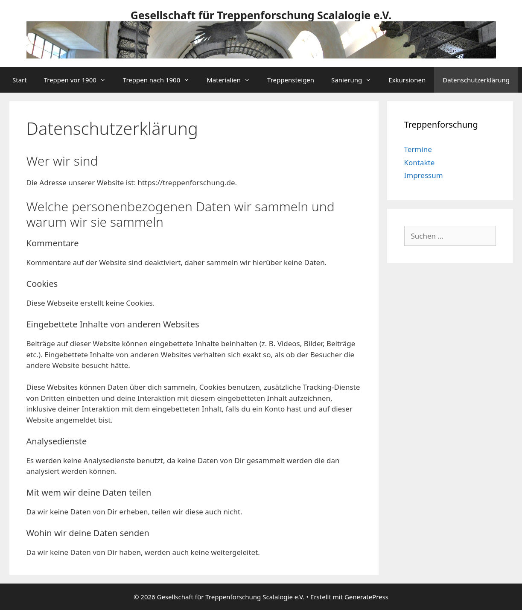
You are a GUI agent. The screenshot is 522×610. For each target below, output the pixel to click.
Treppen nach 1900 (160, 80)
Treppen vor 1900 (79, 80)
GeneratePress (366, 596)
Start (19, 80)
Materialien (233, 80)
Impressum (423, 175)
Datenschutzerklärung (476, 80)
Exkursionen (407, 80)
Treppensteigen (290, 80)
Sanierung (355, 80)
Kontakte (419, 162)
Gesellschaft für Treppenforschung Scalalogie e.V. (261, 15)
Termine (418, 149)
